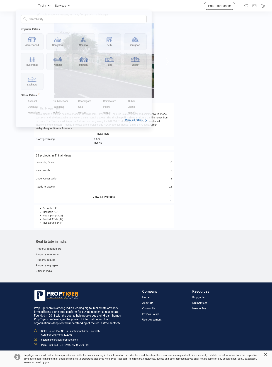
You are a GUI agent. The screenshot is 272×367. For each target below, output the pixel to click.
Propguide (198, 297)
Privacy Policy (150, 314)
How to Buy (199, 308)
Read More (104, 133)
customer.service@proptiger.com (59, 339)
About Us (147, 303)
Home (145, 297)
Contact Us (149, 308)
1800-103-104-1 (56, 344)
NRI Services (199, 303)
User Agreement (152, 319)
